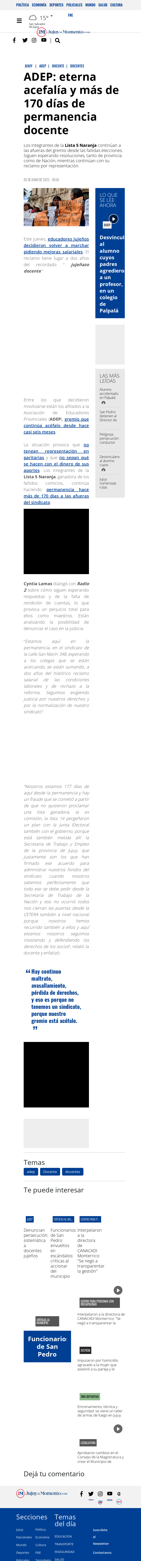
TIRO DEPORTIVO (90, 1396)
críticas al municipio (66, 1219)
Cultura (116, 4)
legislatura (88, 1442)
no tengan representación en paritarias (56, 451)
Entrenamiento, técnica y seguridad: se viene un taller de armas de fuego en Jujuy (100, 1411)
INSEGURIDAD (64, 1552)
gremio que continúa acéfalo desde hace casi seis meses (56, 425)
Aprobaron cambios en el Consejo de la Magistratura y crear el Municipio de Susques (100, 1459)
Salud (102, 4)
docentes (72, 1171)
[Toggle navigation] (19, 20)
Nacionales (24, 1537)
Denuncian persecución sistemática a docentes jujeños (36, 1243)
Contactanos (102, 1553)
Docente (50, 1171)
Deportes (56, 4)
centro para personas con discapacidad (97, 1303)
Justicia (85, 1350)
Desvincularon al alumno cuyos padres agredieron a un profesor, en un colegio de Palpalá (118, 274)
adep (31, 1171)
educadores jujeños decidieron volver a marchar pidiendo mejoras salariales (56, 245)
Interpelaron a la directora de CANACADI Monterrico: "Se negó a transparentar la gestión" (91, 1250)
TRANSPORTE (64, 1544)
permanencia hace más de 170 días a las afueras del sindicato (56, 496)
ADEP (30, 1219)
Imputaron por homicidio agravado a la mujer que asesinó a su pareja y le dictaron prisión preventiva (99, 1367)
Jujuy (19, 1529)
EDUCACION (63, 1536)
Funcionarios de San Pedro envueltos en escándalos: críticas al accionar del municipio (63, 1253)
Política (22, 4)
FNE (38, 1553)
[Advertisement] (59, 1133)
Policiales (74, 4)
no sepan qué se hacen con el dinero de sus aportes (56, 464)
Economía (39, 4)
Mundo (90, 4)
